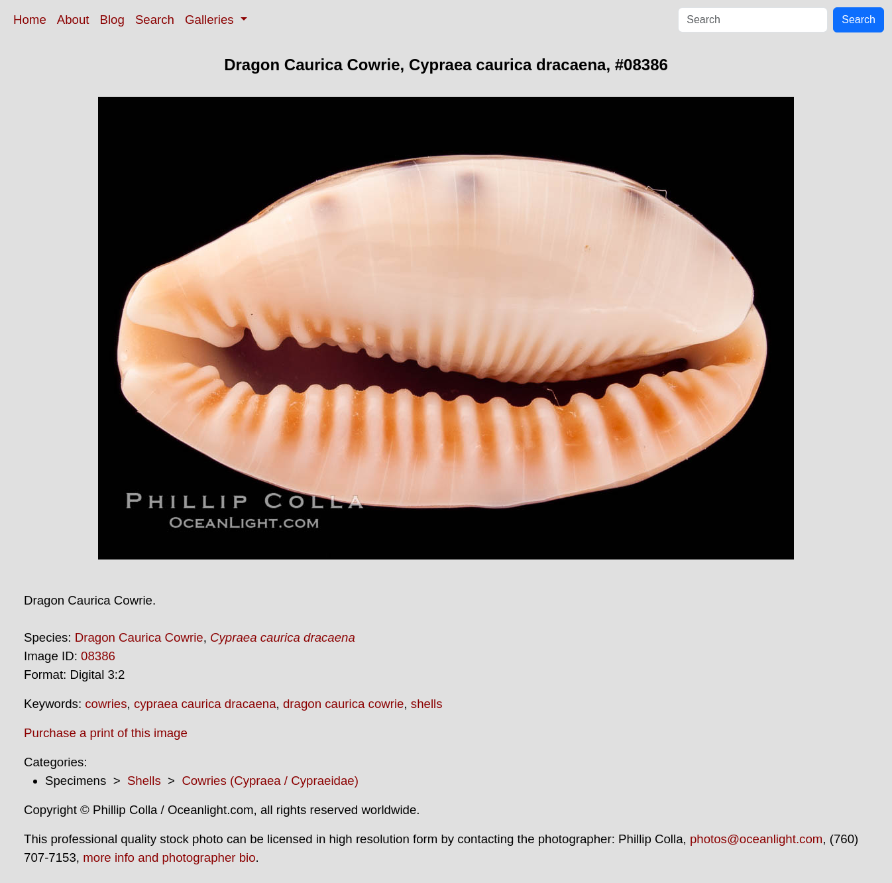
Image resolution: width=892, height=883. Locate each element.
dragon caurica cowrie (343, 704)
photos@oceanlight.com (756, 839)
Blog (112, 20)
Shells (144, 781)
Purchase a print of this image (106, 733)
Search (154, 20)
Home (29, 20)
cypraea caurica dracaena (205, 704)
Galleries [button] (211, 20)
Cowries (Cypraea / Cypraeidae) (270, 781)
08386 (98, 656)
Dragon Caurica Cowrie (139, 637)
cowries (106, 704)
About (73, 20)
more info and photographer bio (169, 857)
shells (427, 704)
